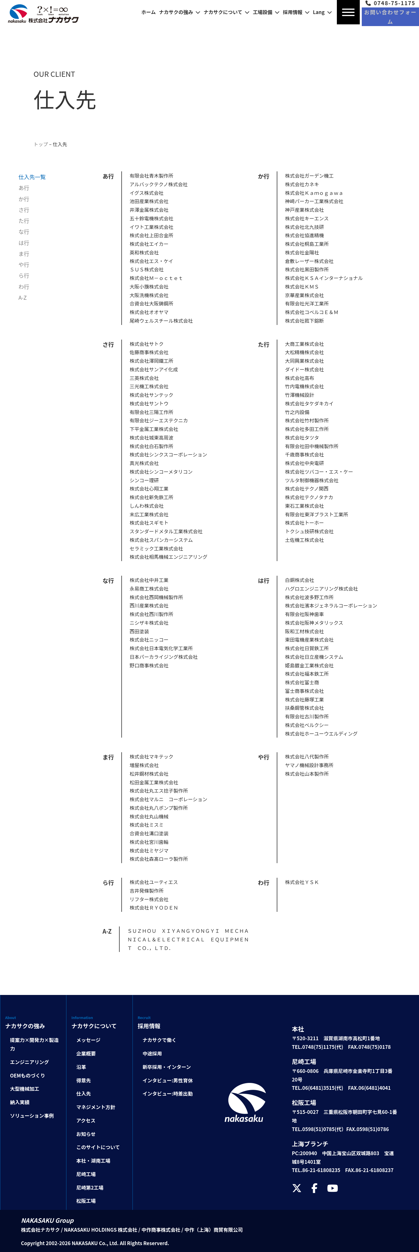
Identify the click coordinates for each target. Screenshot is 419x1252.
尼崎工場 (86, 1173)
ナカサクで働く (160, 1039)
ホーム (148, 11)
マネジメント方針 (95, 1106)
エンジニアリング (29, 1061)
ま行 (23, 253)
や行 (23, 264)
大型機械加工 (24, 1088)
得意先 (83, 1080)
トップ (40, 144)
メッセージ (88, 1039)
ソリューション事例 (32, 1115)
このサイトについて (98, 1147)
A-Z (22, 297)
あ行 (23, 188)
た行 (23, 220)
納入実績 (19, 1102)
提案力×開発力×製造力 (34, 1044)
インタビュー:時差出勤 (168, 1093)
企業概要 (86, 1053)
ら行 (23, 275)
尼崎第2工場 (89, 1187)
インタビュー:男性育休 (168, 1080)
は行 (23, 242)
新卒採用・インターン (167, 1066)
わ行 (23, 286)
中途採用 (152, 1053)
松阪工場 (86, 1200)
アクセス (85, 1120)
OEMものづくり (27, 1075)
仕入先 (60, 144)
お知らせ (86, 1133)
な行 (23, 232)
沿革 (81, 1066)
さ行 (23, 209)
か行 (23, 199)
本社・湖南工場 (93, 1160)
